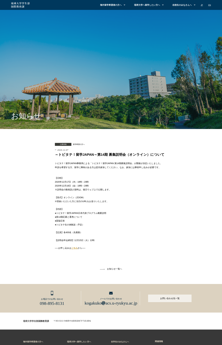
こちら (74, 248)
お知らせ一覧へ (114, 269)
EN (209, 5)
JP (202, 5)
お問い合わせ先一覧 (170, 298)
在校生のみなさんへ (182, 5)
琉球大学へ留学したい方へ (147, 5)
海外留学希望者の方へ (111, 5)
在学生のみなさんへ (120, 342)
